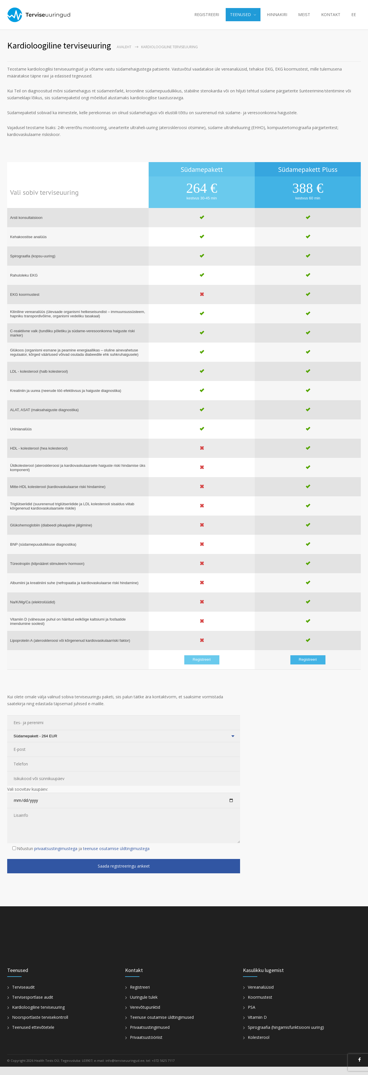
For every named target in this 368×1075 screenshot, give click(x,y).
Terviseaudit (23, 995)
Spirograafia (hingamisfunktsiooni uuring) (286, 1035)
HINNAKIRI (277, 19)
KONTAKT (330, 19)
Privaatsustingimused (150, 1035)
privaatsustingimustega (55, 857)
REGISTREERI (206, 19)
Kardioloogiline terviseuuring (38, 1015)
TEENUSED (240, 19)
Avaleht (124, 55)
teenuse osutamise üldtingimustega (116, 857)
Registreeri (202, 668)
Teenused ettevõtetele (33, 1035)
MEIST (304, 19)
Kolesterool (258, 1045)
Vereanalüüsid (261, 995)
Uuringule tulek (144, 1005)
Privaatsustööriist (146, 1045)
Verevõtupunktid (145, 1015)
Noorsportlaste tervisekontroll (40, 1025)
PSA (251, 1015)
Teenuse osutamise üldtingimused (162, 1025)
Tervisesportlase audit (32, 1005)
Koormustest (260, 1005)
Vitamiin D (257, 1025)
